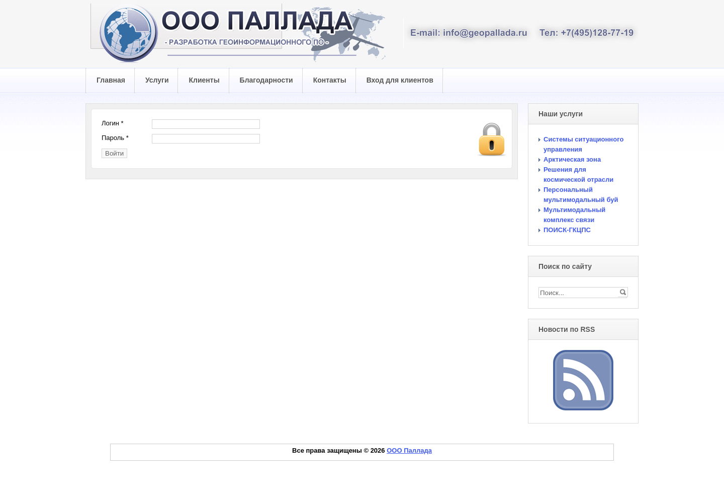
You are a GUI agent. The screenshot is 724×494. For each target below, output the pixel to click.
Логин (113, 123)
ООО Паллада (409, 450)
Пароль (115, 138)
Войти (114, 153)
